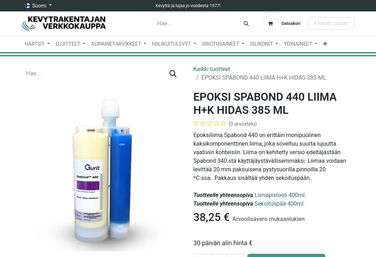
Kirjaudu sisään (331, 23)
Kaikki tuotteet (211, 69)
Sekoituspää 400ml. (279, 203)
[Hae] (246, 23)
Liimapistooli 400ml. (280, 195)
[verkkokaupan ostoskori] (281, 23)
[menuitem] (37, 44)
